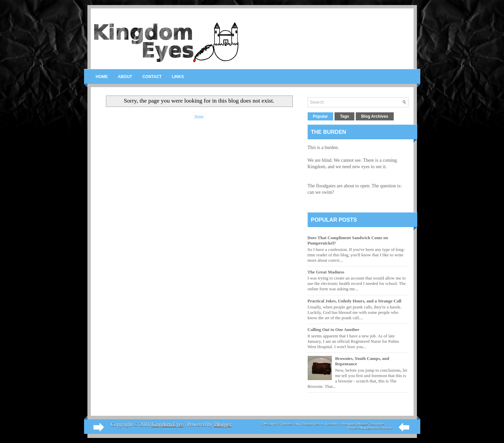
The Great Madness (326, 271)
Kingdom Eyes (167, 424)
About (125, 76)
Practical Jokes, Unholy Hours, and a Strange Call (354, 300)
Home (102, 76)
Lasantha (332, 423)
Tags (344, 116)
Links (178, 76)
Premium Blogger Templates (363, 423)
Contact (152, 76)
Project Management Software (370, 428)
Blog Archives (374, 116)
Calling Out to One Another (334, 329)
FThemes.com (288, 423)
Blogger (222, 424)
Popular (320, 116)
